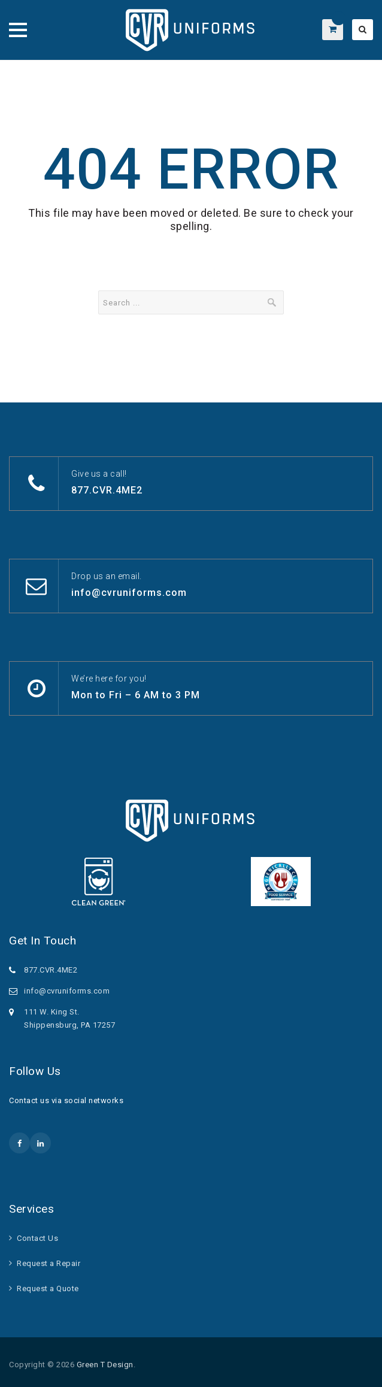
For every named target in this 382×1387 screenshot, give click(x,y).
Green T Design (105, 1364)
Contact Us (37, 1238)
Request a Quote (48, 1288)
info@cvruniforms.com (129, 592)
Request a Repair (48, 1263)
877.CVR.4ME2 (107, 490)
